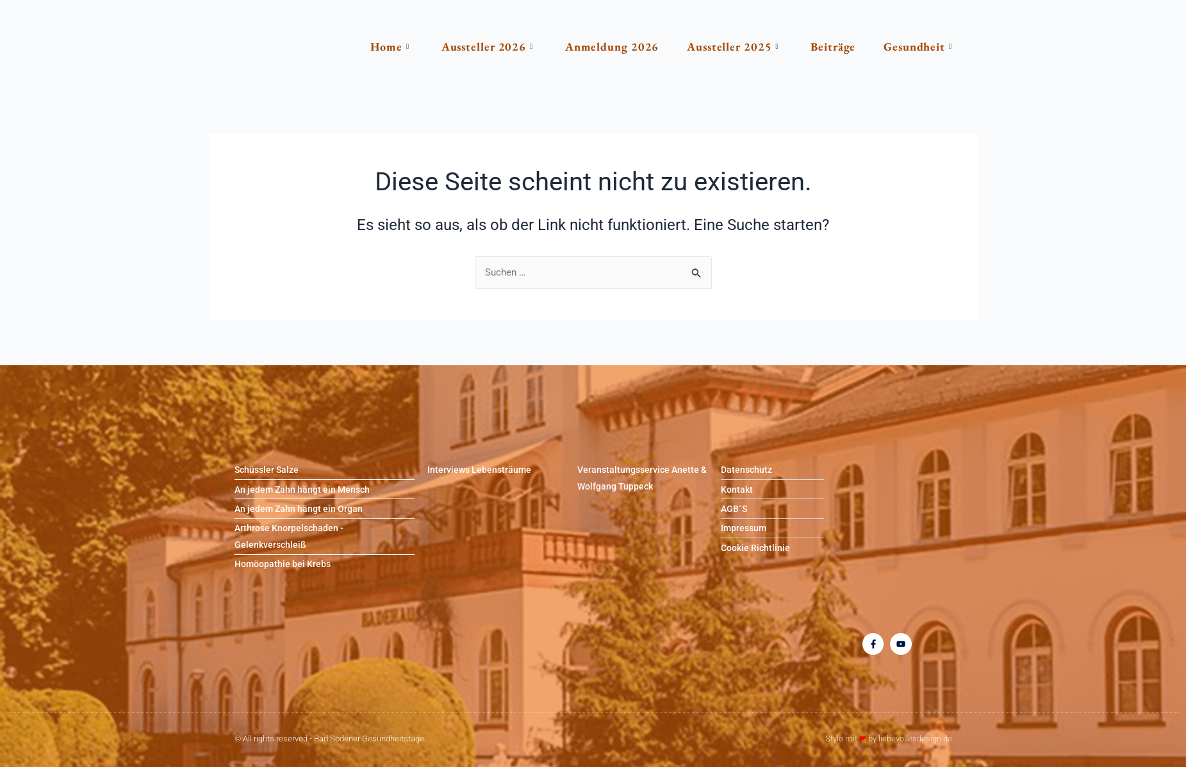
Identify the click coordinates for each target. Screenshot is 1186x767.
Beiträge (822, 46)
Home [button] (363, 46)
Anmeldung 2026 (593, 46)
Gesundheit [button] (911, 46)
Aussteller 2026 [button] (463, 46)
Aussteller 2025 (717, 46)
